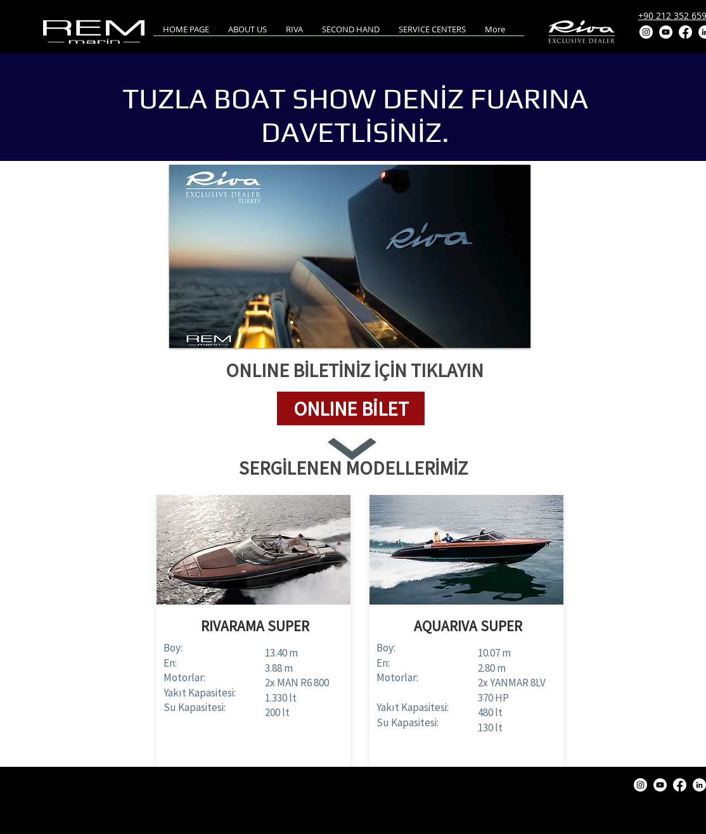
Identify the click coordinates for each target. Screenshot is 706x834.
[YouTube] (665, 32)
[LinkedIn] (699, 785)
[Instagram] (646, 32)
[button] (351, 408)
